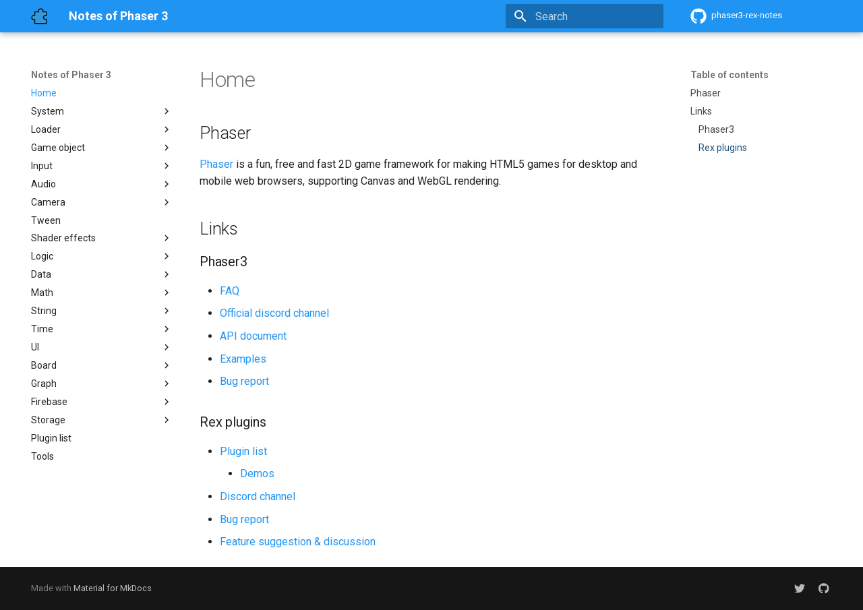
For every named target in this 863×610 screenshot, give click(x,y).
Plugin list (243, 451)
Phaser (216, 164)
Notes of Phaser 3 (71, 74)
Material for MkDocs (112, 588)
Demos (257, 473)
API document (253, 336)
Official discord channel (274, 313)
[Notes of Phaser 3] (39, 16)
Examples (243, 359)
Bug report (244, 381)
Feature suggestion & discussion (298, 541)
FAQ (229, 290)
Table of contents (729, 74)
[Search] (584, 16)
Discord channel (257, 496)
